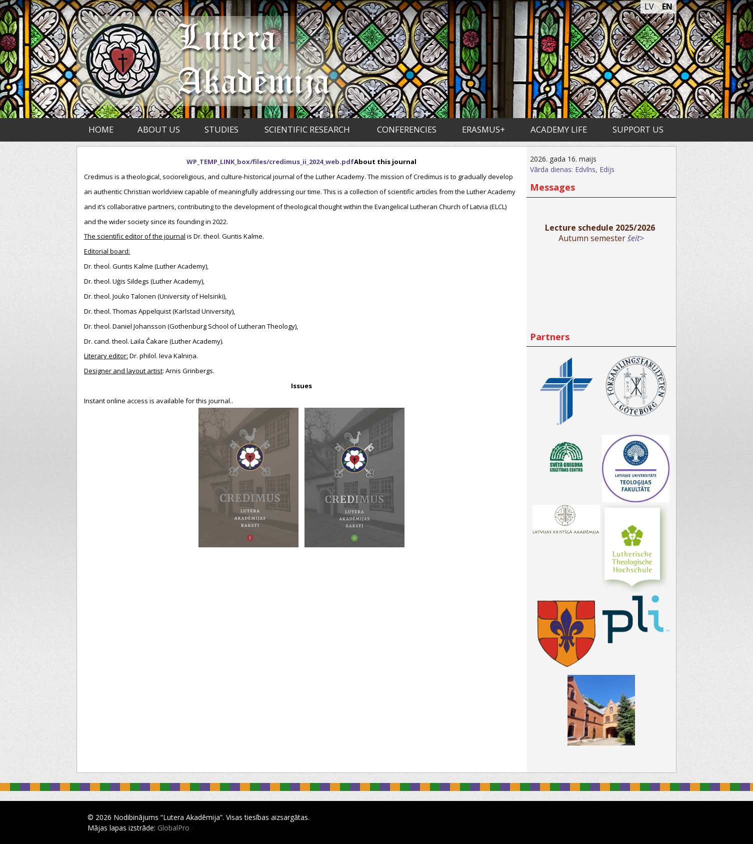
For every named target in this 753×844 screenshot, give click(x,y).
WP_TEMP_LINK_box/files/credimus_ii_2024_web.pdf (270, 161)
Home (101, 129)
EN (667, 6)
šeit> (636, 238)
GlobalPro (174, 827)
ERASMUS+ (483, 129)
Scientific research (307, 129)
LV (649, 6)
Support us (638, 129)
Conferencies (406, 129)
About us (159, 129)
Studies (221, 129)
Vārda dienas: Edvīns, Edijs (572, 169)
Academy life (558, 129)
